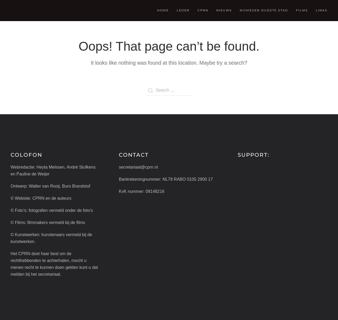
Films (302, 10)
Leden (183, 10)
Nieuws (224, 10)
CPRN (203, 10)
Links (321, 10)
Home (163, 10)
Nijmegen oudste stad (264, 10)
